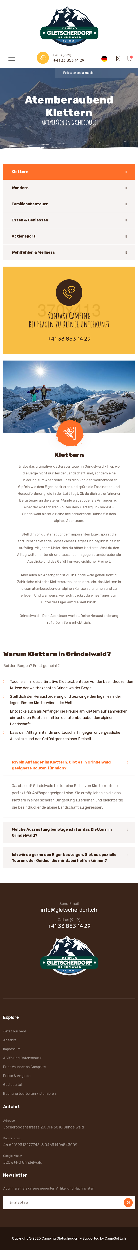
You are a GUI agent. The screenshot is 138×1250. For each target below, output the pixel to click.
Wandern (20, 188)
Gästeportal (12, 1085)
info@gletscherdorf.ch (69, 910)
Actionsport (24, 236)
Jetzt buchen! (14, 1031)
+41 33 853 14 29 (68, 60)
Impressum (12, 1049)
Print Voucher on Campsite (24, 1067)
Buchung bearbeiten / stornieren (29, 1094)
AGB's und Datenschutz (22, 1058)
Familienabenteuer (30, 204)
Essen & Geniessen (30, 220)
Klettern (20, 171)
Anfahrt (9, 1040)
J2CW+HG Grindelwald (22, 1162)
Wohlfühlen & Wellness (33, 252)
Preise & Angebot (17, 1076)
